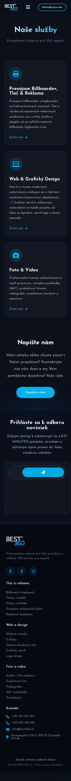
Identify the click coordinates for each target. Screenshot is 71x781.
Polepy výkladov (17, 608)
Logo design (14, 661)
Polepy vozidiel (16, 603)
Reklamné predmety (19, 619)
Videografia (14, 692)
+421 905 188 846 (23, 728)
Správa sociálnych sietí (21, 650)
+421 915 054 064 (23, 721)
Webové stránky (16, 639)
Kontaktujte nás (52, 7)
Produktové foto (16, 686)
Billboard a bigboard (20, 597)
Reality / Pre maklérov (21, 681)
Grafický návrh (16, 655)
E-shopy (11, 644)
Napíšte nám (35, 392)
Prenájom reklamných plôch (24, 614)
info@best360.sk (23, 734)
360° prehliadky (16, 697)
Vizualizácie (14, 702)
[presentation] (37, 501)
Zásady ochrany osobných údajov (35, 764)
